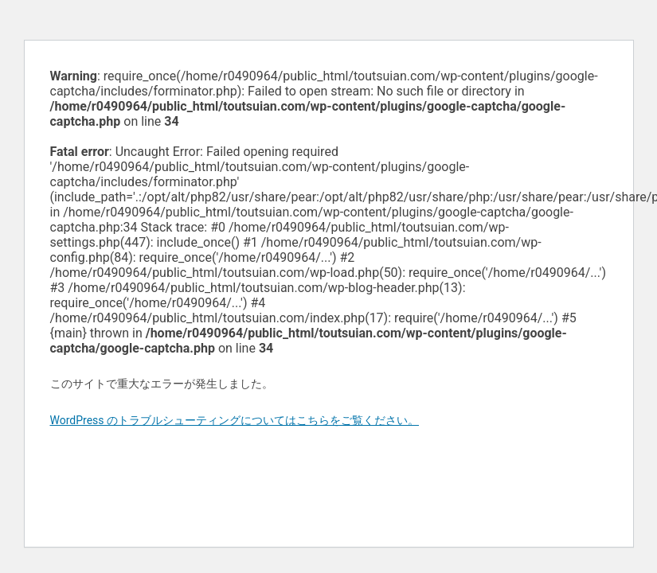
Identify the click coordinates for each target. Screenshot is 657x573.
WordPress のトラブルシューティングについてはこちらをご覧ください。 (235, 420)
